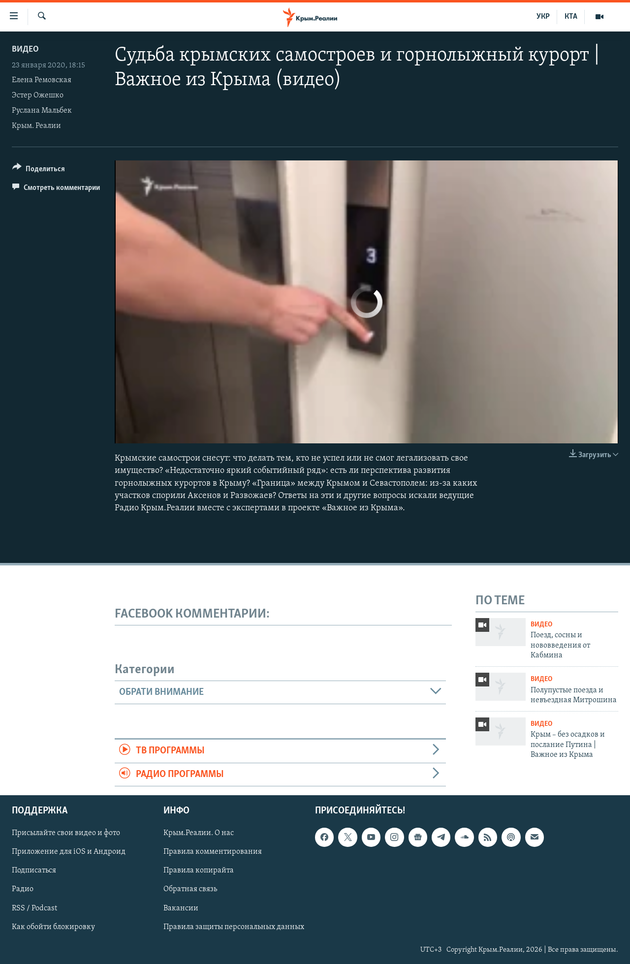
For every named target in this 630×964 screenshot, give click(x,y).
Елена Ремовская (41, 80)
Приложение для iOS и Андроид (69, 852)
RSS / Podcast (34, 908)
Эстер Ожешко (37, 95)
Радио (22, 889)
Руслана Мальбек (42, 111)
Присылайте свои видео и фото (66, 833)
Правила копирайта (198, 870)
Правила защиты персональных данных (233, 927)
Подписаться (34, 870)
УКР (543, 17)
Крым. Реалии (36, 126)
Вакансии (180, 908)
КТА (571, 17)
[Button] (38, 170)
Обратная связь (190, 889)
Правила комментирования (212, 852)
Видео (25, 49)
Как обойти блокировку (53, 927)
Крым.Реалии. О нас (198, 833)
